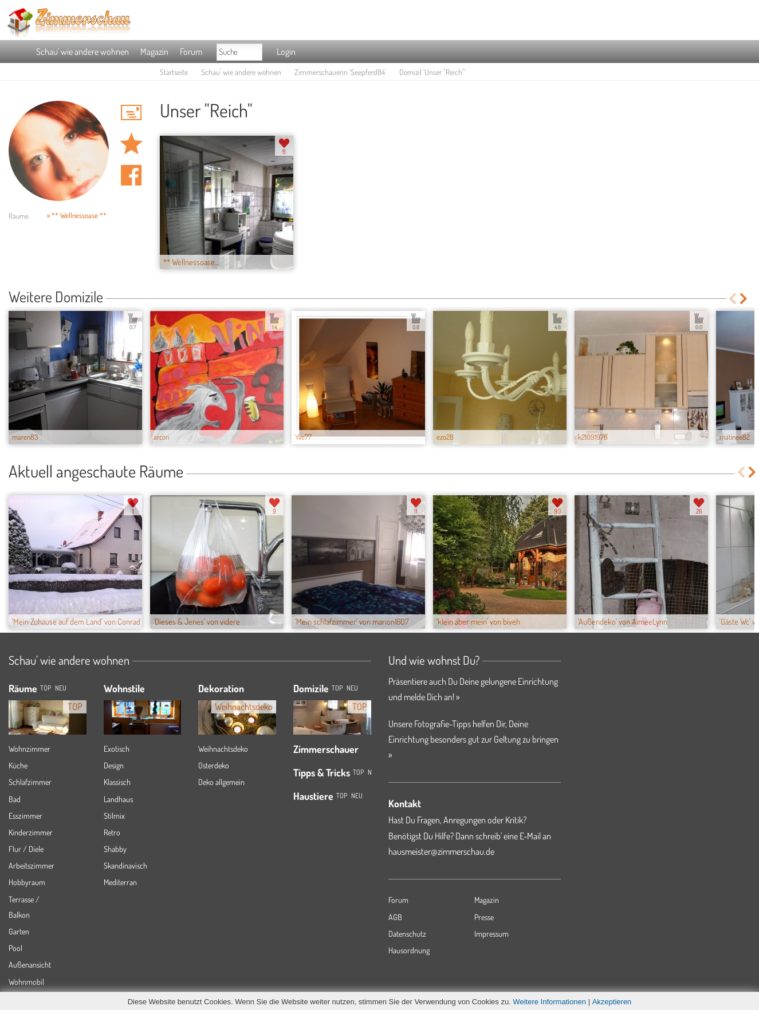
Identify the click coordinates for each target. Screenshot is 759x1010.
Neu (352, 688)
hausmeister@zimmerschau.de (441, 851)
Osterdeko (213, 765)
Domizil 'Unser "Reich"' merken (131, 143)
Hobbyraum (27, 882)
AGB (395, 917)
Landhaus (118, 799)
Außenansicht (30, 964)
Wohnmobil (26, 982)
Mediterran (120, 882)
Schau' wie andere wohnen (82, 51)
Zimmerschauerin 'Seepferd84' (340, 72)
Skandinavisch (125, 865)
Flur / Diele (26, 849)
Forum (191, 51)
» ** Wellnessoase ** (77, 215)
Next (744, 298)
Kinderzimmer (31, 832)
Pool (15, 948)
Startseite (174, 72)
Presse (484, 917)
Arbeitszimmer (31, 865)
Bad (15, 799)
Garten (19, 931)
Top (337, 688)
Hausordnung (409, 950)
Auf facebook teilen (131, 175)
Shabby (115, 849)
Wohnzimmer (29, 748)
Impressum (491, 933)
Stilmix (114, 815)
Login (286, 51)
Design (114, 765)
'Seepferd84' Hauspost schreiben (131, 112)
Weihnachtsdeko (223, 748)
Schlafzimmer (30, 782)
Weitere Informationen (549, 1001)
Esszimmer (25, 815)
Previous (732, 298)
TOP (45, 688)
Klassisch (117, 782)
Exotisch (116, 748)
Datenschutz (407, 933)
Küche (18, 765)
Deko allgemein (221, 782)
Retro (112, 832)
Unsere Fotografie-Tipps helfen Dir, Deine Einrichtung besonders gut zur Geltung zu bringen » (473, 739)
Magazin (154, 51)
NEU (60, 688)
